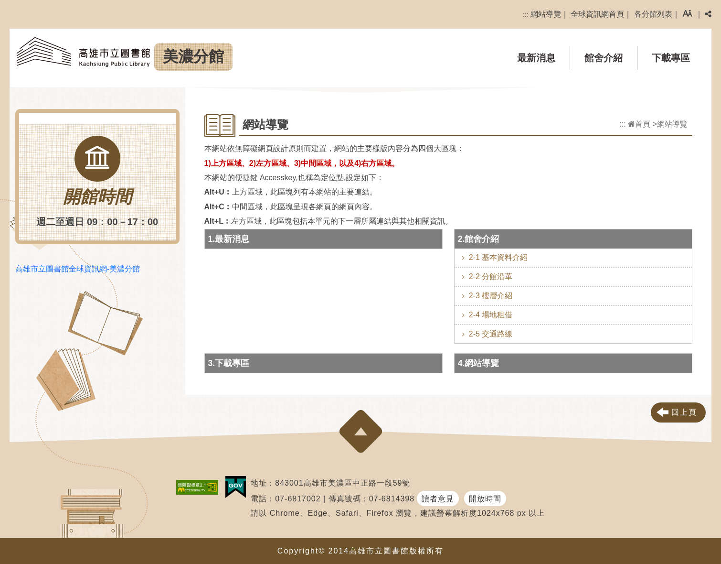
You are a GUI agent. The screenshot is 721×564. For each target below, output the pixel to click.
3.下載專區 (229, 363)
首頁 (639, 124)
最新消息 (536, 58)
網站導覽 (545, 14)
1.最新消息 (229, 239)
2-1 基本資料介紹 (498, 257)
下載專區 (671, 58)
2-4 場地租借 (491, 315)
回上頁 (684, 412)
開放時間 (485, 499)
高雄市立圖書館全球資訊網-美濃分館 (77, 269)
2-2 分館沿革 (491, 276)
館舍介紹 (603, 58)
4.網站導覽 (478, 363)
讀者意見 (438, 499)
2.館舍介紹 (478, 239)
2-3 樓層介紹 (491, 296)
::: (525, 14)
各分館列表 (653, 14)
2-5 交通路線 (491, 334)
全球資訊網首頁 (597, 14)
